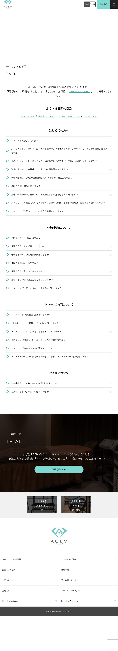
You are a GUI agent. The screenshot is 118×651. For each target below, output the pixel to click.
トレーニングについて (70, 116)
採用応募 (6, 626)
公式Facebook (69, 636)
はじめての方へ (25, 116)
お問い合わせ (7, 615)
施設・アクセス (8, 605)
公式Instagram (10, 636)
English (92, 4)
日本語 (86, 4)
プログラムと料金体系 (11, 594)
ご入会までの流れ (68, 594)
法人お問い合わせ (68, 615)
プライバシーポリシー (70, 626)
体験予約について (46, 116)
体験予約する (59, 503)
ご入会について (93, 116)
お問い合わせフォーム (82, 91)
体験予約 (103, 4)
